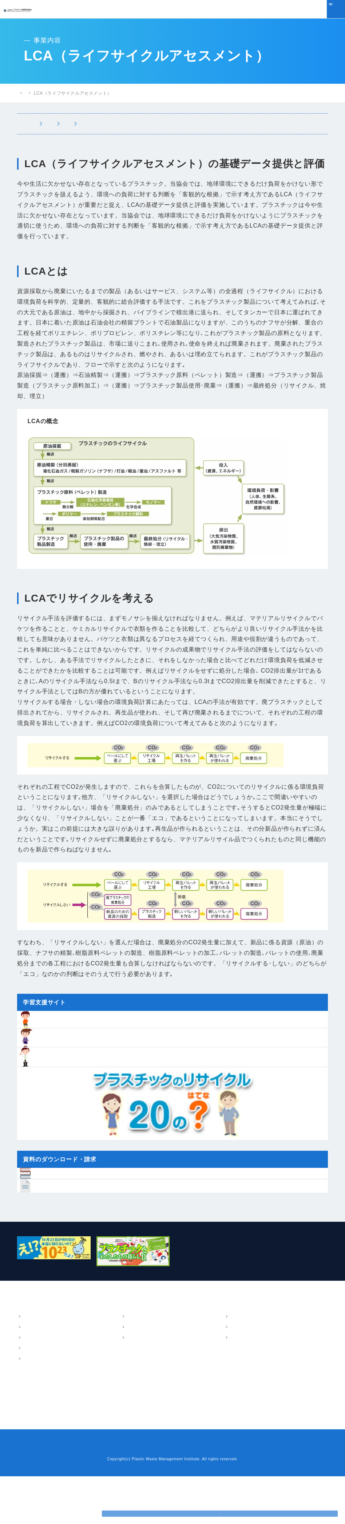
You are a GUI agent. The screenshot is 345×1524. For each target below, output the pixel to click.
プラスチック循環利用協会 (44, 92)
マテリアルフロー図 (115, 124)
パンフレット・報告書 (249, 1354)
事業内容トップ (44, 124)
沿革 (27, 1386)
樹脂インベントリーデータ (151, 1425)
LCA (131, 1375)
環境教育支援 (281, 124)
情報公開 (32, 1407)
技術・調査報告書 (248, 1375)
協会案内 (27, 1354)
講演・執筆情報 (246, 1386)
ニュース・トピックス (42, 1425)
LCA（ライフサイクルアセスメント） (201, 124)
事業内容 (131, 1354)
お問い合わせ (145, 1494)
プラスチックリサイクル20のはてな (161, 1451)
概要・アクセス (39, 1364)
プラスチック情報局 (101, 93)
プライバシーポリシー (190, 1494)
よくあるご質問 (34, 1451)
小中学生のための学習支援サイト (158, 1438)
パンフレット (244, 1364)
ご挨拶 (29, 1375)
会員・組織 (34, 1396)
